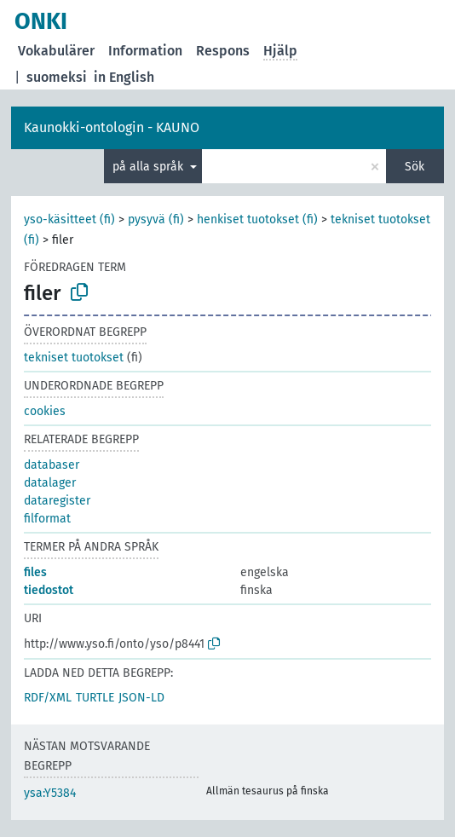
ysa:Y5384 (50, 793)
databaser (51, 465)
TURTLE (95, 697)
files (35, 572)
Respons (223, 51)
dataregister (57, 501)
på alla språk (149, 166)
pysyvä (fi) (156, 219)
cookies (45, 411)
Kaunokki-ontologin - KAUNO (111, 127)
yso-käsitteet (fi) (69, 219)
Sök (414, 166)
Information (145, 51)
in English (124, 77)
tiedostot (48, 590)
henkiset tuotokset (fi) (257, 219)
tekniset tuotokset (74, 357)
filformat (47, 518)
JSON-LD (141, 697)
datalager (50, 483)
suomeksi (56, 77)
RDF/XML (48, 697)
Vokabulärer (56, 51)
